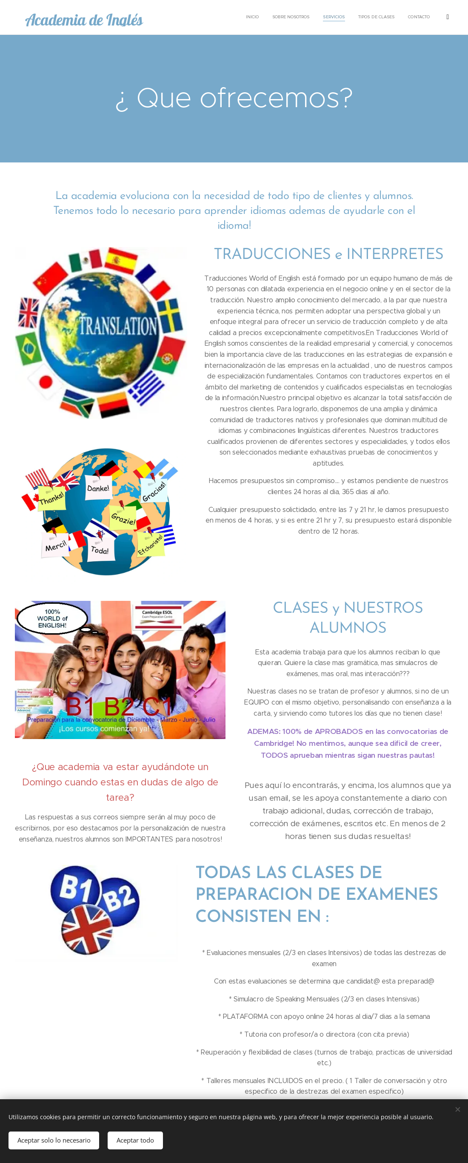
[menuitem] (251, 17)
